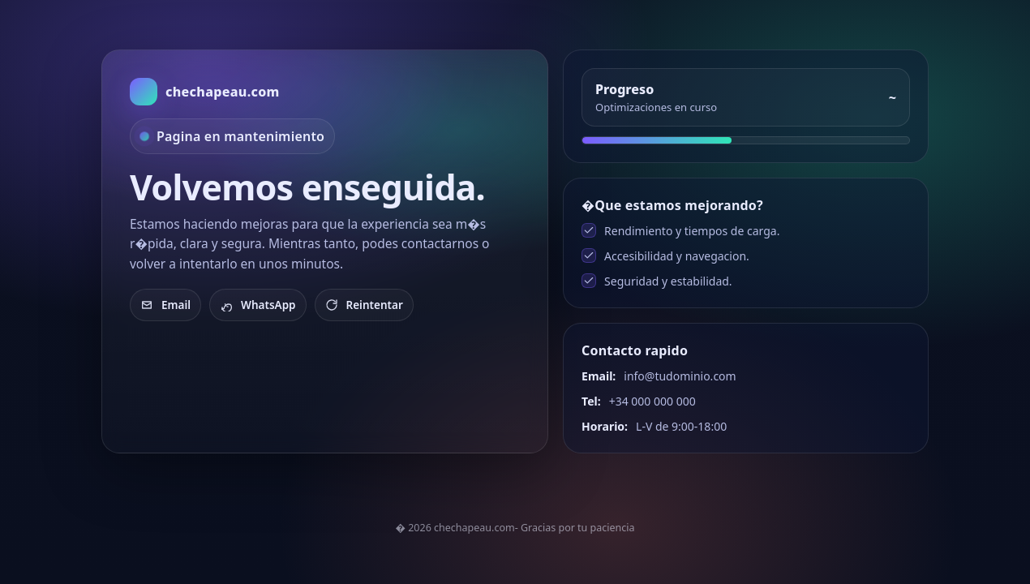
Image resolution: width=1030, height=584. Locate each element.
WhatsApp (258, 305)
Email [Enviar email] (165, 305)
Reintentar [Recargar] (364, 305)
